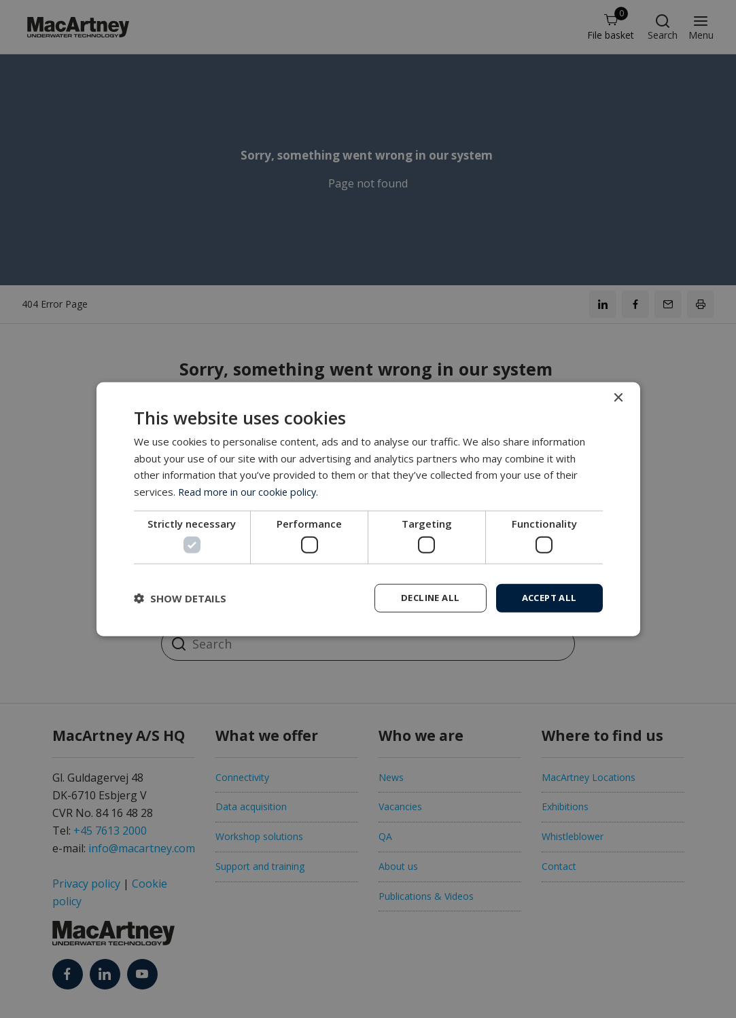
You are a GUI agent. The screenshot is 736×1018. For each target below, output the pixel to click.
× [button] (618, 397)
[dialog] (368, 509)
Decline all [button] (422, 597)
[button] (180, 598)
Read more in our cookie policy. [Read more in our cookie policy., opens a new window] (250, 490)
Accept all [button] (546, 597)
